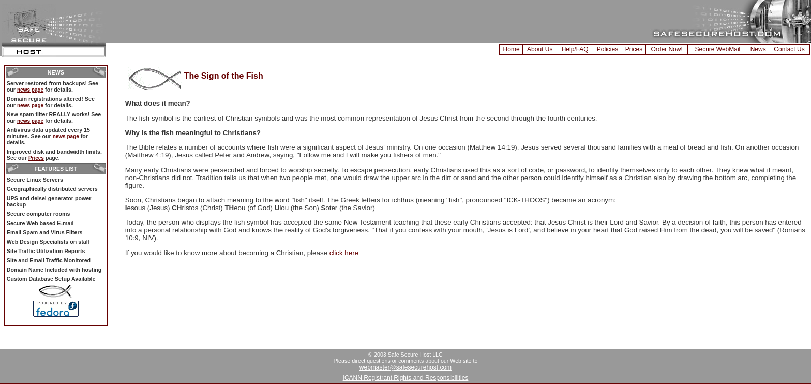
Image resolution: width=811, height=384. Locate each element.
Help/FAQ (575, 49)
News (758, 49)
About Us (539, 49)
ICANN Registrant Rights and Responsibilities (406, 377)
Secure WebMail (717, 49)
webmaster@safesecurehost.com (405, 367)
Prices (633, 49)
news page (30, 90)
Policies (607, 49)
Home (511, 49)
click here (343, 253)
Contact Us (789, 49)
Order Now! (666, 49)
